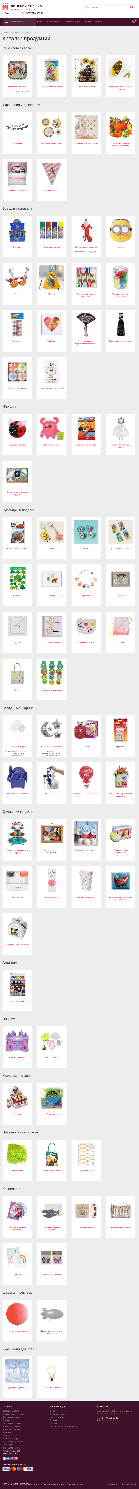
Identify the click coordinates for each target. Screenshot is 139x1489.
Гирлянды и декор (52, 1387)
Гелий (86, 746)
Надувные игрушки (17, 445)
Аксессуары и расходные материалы (120, 794)
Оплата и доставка (53, 22)
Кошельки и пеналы (86, 643)
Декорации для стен (17, 1387)
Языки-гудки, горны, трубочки (86, 295)
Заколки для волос (52, 643)
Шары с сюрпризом (17, 388)
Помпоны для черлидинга (120, 341)
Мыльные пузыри (16, 1075)
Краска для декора (52, 247)
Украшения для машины (17, 190)
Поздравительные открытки (52, 1228)
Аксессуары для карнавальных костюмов (86, 342)
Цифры (50, 751)
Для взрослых (80, 252)
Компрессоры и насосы (17, 793)
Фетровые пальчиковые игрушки (17, 493)
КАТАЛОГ (7, 1406)
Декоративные (11, 751)
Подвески (17, 643)
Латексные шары (17, 746)
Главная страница (11, 32)
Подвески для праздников (86, 143)
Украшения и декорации (21, 105)
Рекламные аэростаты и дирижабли (51, 1332)
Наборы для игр (52, 1114)
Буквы (54, 753)
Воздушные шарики (18, 708)
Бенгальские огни (52, 897)
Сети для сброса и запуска (86, 793)
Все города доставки (106, 1413)
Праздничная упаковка (20, 1132)
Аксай (7, 13)
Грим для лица (17, 1001)
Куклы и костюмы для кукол (121, 446)
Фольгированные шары (51, 746)
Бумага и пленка (86, 1171)
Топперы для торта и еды (86, 850)
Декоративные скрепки (120, 1227)
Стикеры (17, 596)
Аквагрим (10, 962)
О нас (39, 22)
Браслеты (86, 596)
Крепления (120, 746)
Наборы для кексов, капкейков (51, 851)
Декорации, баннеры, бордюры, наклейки (120, 144)
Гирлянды (17, 143)
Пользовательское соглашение (64, 1426)
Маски (121, 247)
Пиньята (9, 1019)
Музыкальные (55, 755)
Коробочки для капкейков (17, 944)
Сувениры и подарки (19, 510)
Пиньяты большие (17, 1057)
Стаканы (27, 91)
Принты (17, 1274)
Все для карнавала (17, 208)
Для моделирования (17, 754)
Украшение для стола (86, 87)
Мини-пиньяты (52, 1057)
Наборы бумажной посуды (52, 87)
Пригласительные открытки (17, 1228)
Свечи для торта (17, 897)
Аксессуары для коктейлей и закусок (121, 88)
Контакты (99, 22)
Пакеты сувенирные (52, 1171)
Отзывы (87, 22)
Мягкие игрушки (51, 445)
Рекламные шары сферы (17, 1331)
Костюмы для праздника (86, 247)
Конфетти (51, 341)
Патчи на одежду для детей (52, 388)
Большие (23, 751)
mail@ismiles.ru (111, 1420)
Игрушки (9, 406)
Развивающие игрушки (86, 445)
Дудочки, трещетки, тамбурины (121, 295)
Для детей (92, 252)
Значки (52, 596)
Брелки (52, 548)
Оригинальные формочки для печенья (120, 898)
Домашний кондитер (18, 811)
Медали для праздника (52, 690)
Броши (121, 596)
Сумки (17, 690)
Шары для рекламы (18, 1292)
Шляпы (51, 294)
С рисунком (49, 752)
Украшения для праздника (51, 143)
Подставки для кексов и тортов (17, 851)
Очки (17, 294)
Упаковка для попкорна (86, 897)
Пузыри (17, 1114)
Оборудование (51, 793)
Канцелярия (12, 1189)
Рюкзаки (121, 643)
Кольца (86, 548)
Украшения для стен (18, 1349)
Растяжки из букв (51, 190)
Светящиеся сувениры (17, 548)
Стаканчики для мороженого (121, 851)
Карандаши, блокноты (121, 548)
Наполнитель (17, 1171)
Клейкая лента (86, 1227)
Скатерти (19, 91)
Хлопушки (17, 247)
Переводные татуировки (51, 1274)
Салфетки (9, 91)
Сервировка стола (17, 48)
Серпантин (17, 341)
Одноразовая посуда (17, 87)
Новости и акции (73, 22)
